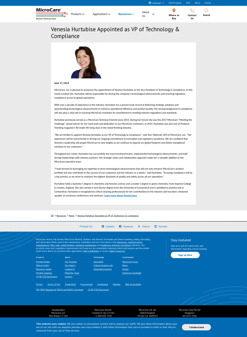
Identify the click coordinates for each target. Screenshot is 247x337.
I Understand (196, 327)
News (197, 2)
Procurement (86, 284)
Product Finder (43, 261)
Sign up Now (185, 255)
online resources (117, 251)
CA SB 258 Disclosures (46, 276)
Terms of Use (53, 284)
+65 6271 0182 (189, 315)
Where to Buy (42, 265)
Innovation (98, 261)
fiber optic (55, 245)
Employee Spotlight (131, 273)
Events (208, 2)
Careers (68, 276)
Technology (99, 257)
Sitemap (117, 284)
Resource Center (44, 269)
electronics (122, 242)
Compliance (102, 284)
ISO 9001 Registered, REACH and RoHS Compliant (59, 289)
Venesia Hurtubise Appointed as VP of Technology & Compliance (108, 215)
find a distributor (91, 251)
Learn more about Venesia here (120, 195)
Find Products (175, 2)
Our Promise (71, 261)
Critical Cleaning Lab (103, 265)
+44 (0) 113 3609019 (147, 315)
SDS (188, 2)
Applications (100, 14)
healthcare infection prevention (116, 245)
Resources (124, 14)
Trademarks (70, 284)
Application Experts (103, 269)
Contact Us (70, 269)
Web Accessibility (133, 284)
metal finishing (68, 245)
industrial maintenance (86, 245)
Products (76, 14)
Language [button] (155, 2)
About (67, 257)
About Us (145, 14)
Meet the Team (72, 273)
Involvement (128, 257)
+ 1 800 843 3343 (103, 315)
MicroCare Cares (130, 261)
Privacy (39, 284)
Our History (70, 265)
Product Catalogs (44, 273)
